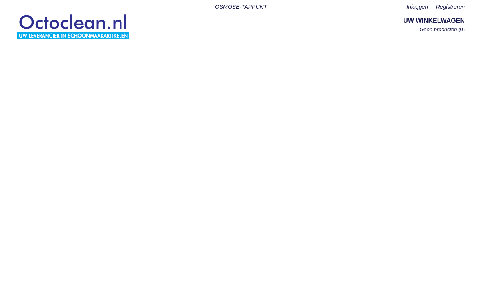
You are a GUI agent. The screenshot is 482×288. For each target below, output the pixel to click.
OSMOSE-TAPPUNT (241, 7)
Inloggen (417, 7)
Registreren (450, 7)
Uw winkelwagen (434, 20)
